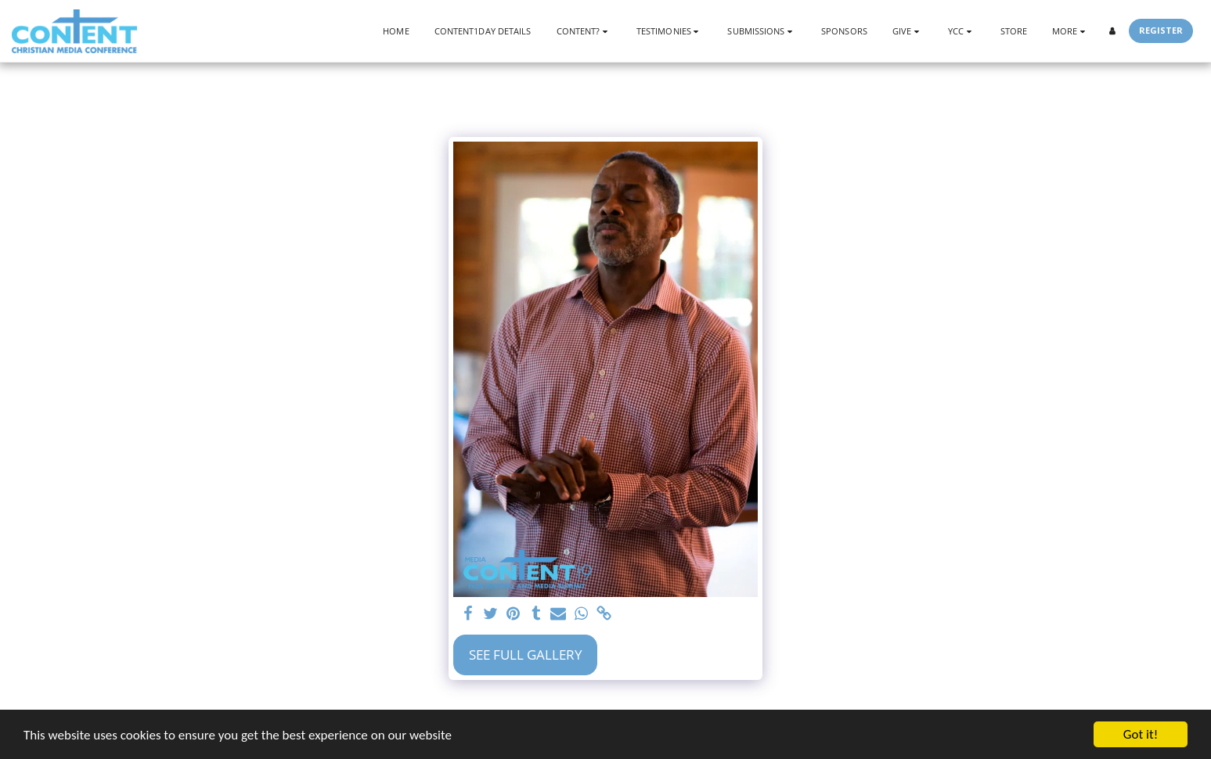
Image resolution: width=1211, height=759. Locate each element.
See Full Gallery (525, 655)
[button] (584, 31)
